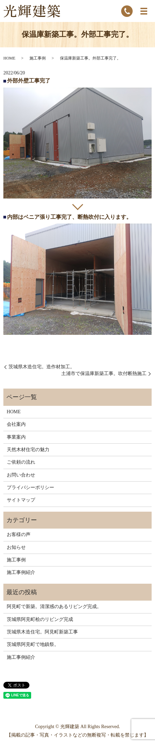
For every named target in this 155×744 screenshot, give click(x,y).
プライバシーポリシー (30, 487)
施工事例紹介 (21, 572)
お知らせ (16, 547)
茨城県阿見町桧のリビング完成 (40, 619)
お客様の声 (18, 534)
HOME (9, 58)
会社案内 (16, 424)
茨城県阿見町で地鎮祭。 (33, 644)
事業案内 (16, 437)
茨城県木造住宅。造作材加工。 (41, 366)
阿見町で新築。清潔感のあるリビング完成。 (54, 606)
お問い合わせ (21, 475)
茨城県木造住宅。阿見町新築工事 (42, 631)
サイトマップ (21, 500)
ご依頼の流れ (21, 462)
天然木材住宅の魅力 (28, 449)
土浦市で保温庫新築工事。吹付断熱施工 (104, 373)
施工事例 (37, 58)
